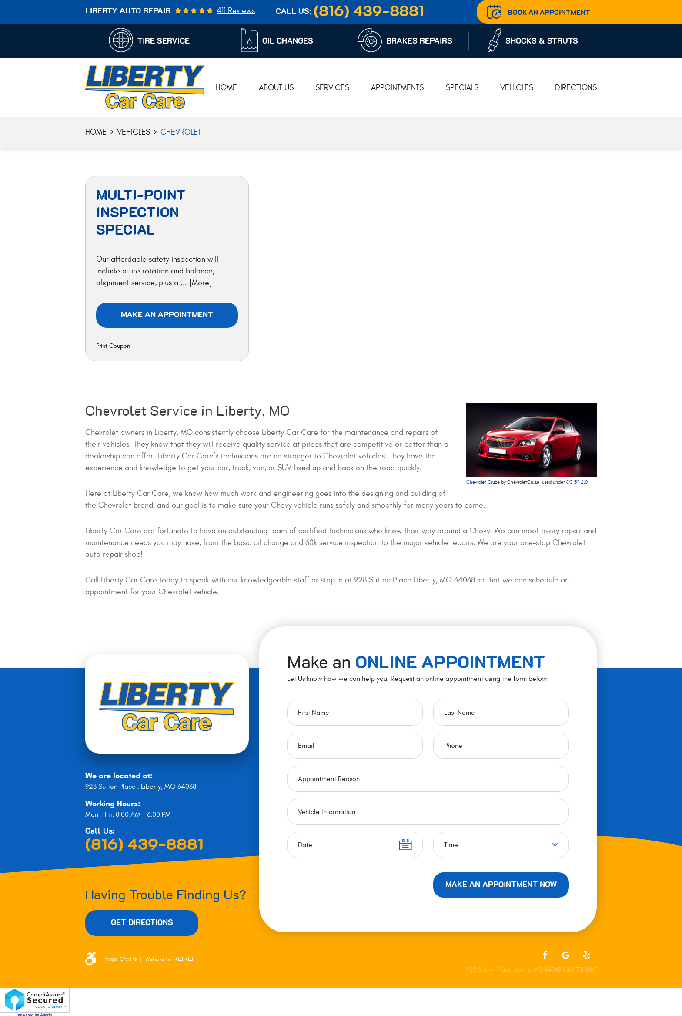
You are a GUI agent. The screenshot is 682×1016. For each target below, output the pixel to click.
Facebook (544, 955)
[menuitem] (226, 88)
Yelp (586, 955)
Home (226, 87)
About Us (276, 87)
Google (565, 955)
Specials (462, 87)
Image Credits (120, 959)
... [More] (195, 282)
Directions (576, 87)
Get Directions (142, 923)
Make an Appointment (167, 315)
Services (332, 87)
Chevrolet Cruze (483, 482)
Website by (169, 959)
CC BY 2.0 (577, 482)
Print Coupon (113, 346)
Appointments (397, 87)
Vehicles (516, 87)
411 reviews (236, 11)
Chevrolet (180, 132)
